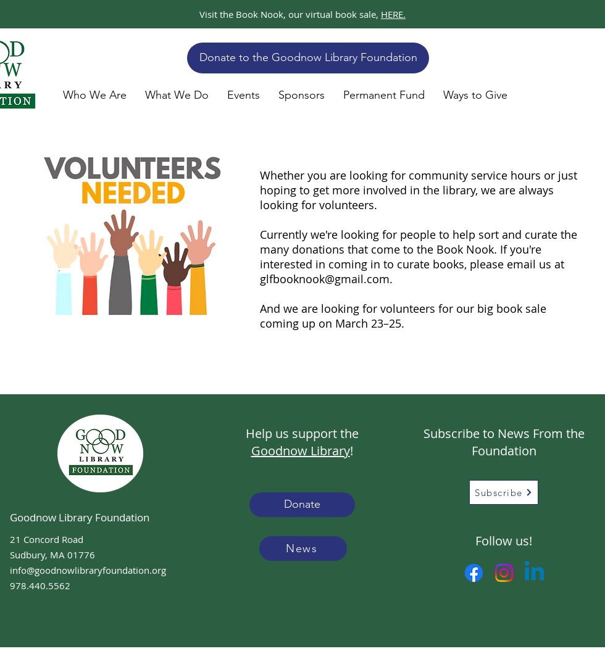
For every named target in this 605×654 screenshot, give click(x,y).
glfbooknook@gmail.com (325, 278)
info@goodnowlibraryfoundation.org (88, 570)
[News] (303, 548)
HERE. (393, 14)
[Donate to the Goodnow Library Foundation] (308, 58)
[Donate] (302, 504)
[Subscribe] (503, 492)
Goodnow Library (300, 450)
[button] (95, 95)
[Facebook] (474, 573)
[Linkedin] (534, 573)
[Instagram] (504, 573)
